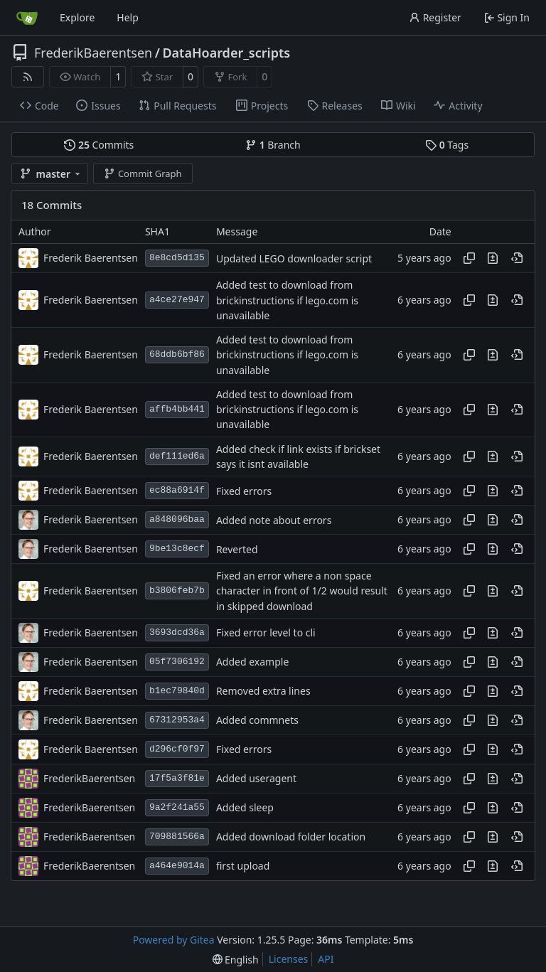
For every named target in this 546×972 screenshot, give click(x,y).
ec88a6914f (177, 490)
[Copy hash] (469, 258)
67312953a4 (177, 720)
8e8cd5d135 (177, 257)
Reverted (237, 549)
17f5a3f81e (177, 778)
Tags (447, 144)
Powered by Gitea (174, 939)
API (325, 959)
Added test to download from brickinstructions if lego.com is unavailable (287, 301)
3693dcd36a (177, 632)
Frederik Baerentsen (90, 258)
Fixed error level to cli (266, 633)
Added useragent (256, 779)
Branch (273, 144)
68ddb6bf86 (177, 354)
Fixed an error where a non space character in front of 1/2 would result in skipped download (301, 591)
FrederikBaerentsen (93, 53)
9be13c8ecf (177, 548)
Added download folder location (290, 837)
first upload (242, 866)
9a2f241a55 (177, 807)
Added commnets (257, 720)
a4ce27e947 (177, 299)
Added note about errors (273, 520)
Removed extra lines (263, 691)
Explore (77, 17)
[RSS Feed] (27, 76)
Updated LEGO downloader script (294, 258)
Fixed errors (244, 491)
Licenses (289, 959)
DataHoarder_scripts (226, 53)
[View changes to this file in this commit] (492, 258)
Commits (99, 144)
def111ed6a (177, 456)
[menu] (236, 959)
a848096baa (177, 519)
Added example (252, 662)
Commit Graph (142, 173)
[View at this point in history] (517, 258)
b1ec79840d (177, 690)
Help (128, 17)
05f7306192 (177, 661)
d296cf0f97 (177, 749)
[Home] (27, 18)
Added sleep (245, 808)
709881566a (177, 836)
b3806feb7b (177, 590)
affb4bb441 (177, 409)
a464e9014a (177, 865)
